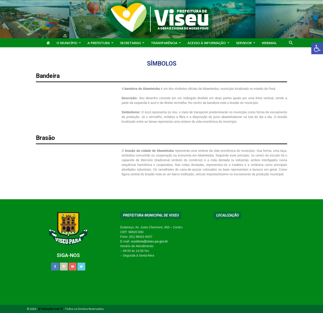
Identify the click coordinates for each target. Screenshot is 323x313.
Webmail (269, 43)
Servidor (245, 43)
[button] (317, 48)
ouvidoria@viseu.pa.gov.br (149, 241)
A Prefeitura (100, 43)
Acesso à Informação (208, 43)
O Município (69, 43)
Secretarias (132, 43)
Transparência (166, 43)
